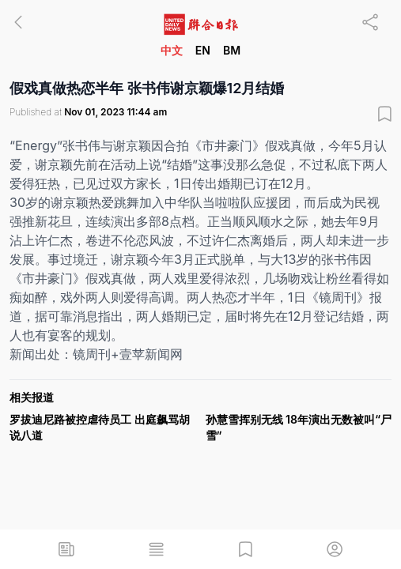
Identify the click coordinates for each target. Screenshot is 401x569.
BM (231, 50)
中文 (172, 50)
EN (202, 50)
